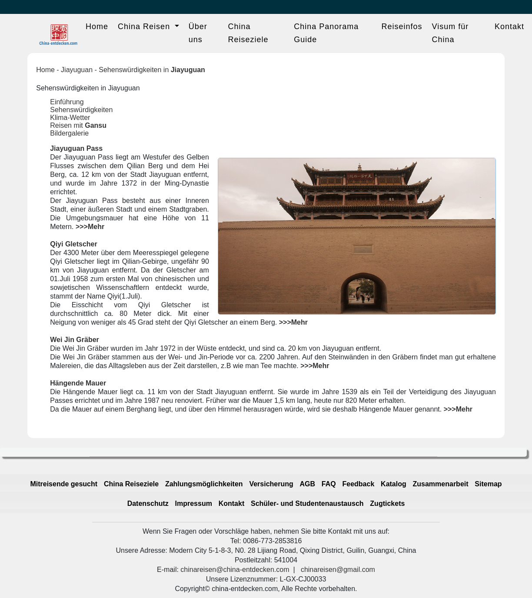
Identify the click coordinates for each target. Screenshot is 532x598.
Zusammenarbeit (441, 484)
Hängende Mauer (78, 383)
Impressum (193, 503)
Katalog (393, 484)
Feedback (358, 484)
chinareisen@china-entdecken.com (234, 569)
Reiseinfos (401, 26)
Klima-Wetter (70, 117)
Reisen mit (78, 125)
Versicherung (271, 484)
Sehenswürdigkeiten (81, 109)
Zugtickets (387, 503)
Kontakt (509, 26)
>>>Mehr (90, 226)
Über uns (198, 33)
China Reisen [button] (145, 26)
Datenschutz (148, 503)
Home (97, 26)
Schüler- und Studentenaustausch (307, 503)
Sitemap (488, 484)
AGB (308, 484)
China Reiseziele (248, 33)
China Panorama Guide (326, 33)
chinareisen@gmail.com (338, 569)
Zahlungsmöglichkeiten (204, 484)
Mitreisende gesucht (63, 484)
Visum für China (450, 33)
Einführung (66, 102)
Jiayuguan (77, 69)
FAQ (329, 484)
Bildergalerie (69, 133)
